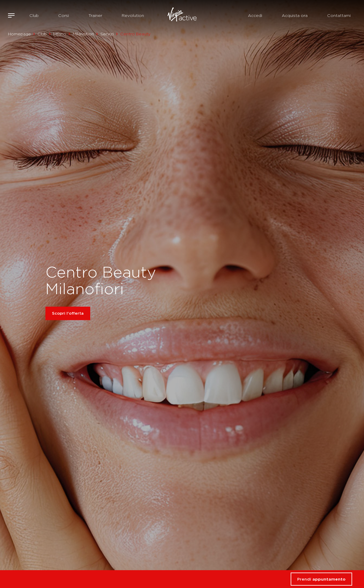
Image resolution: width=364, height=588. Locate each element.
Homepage (19, 33)
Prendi (321, 579)
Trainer (95, 15)
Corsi (63, 15)
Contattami (339, 15)
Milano (59, 33)
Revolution (133, 15)
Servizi (107, 33)
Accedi (255, 15)
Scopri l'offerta (68, 313)
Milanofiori (83, 33)
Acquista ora (295, 15)
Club (34, 15)
